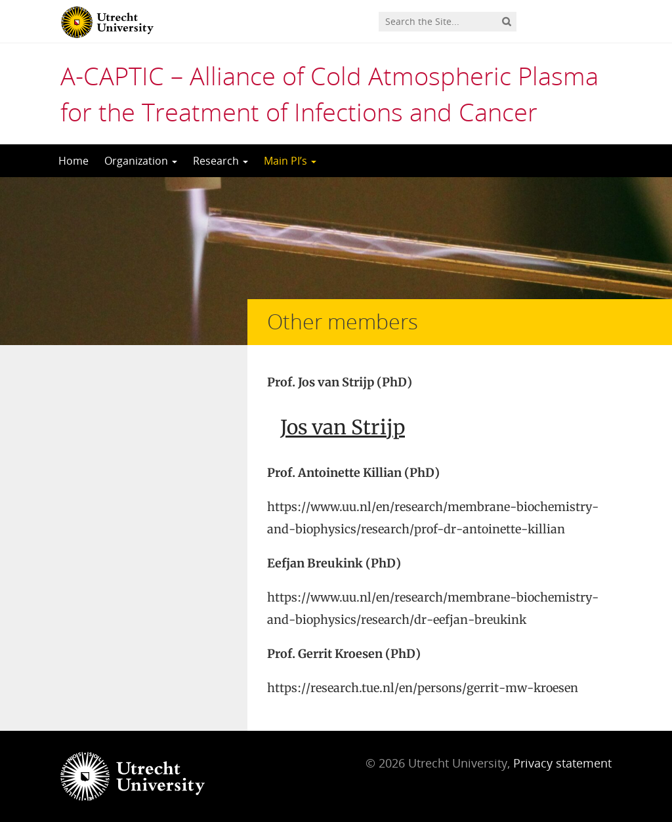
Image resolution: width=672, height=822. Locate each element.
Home (73, 161)
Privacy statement (562, 763)
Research (220, 161)
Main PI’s (290, 161)
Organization (140, 161)
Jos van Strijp (342, 427)
